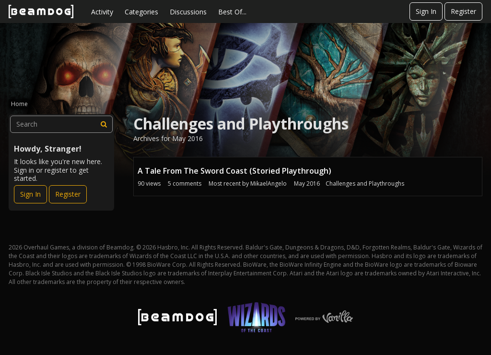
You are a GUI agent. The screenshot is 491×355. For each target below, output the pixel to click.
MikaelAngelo (268, 183)
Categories (141, 11)
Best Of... (232, 11)
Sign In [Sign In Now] (30, 194)
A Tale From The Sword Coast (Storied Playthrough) (234, 171)
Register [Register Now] (68, 194)
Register (463, 11)
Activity (102, 11)
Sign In (426, 11)
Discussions (188, 11)
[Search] (104, 124)
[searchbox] (61, 124)
